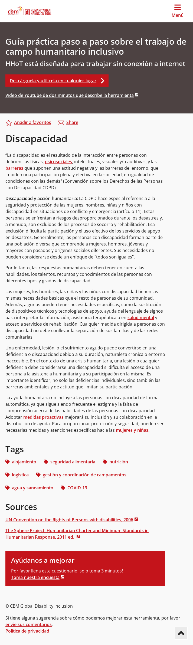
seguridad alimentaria (69, 462)
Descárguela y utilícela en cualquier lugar (59, 80)
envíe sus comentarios (28, 624)
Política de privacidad (27, 631)
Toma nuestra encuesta (35, 577)
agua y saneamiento (29, 488)
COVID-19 (74, 488)
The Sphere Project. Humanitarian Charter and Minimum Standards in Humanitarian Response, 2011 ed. (77, 534)
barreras (14, 168)
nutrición (115, 462)
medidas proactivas (43, 417)
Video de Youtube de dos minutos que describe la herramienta (69, 95)
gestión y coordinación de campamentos (81, 475)
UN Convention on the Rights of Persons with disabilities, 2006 (69, 520)
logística (17, 475)
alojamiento (20, 462)
